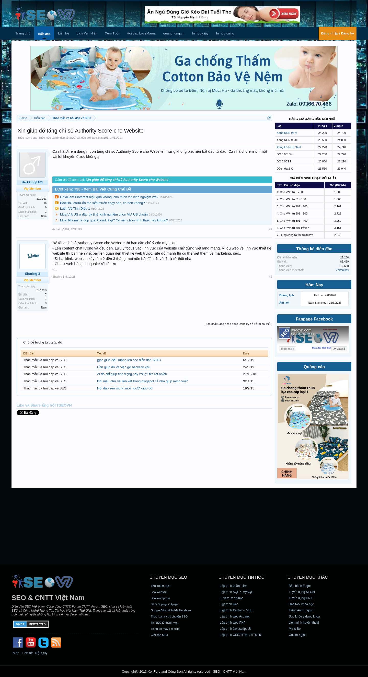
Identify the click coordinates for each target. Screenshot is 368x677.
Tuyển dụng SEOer (302, 592)
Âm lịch (284, 302)
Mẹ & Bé (295, 629)
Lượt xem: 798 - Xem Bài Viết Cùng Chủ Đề (93, 189)
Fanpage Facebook (314, 319)
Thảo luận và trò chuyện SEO (169, 616)
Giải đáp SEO (159, 634)
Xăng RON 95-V (287, 132)
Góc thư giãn (297, 635)
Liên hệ (63, 33)
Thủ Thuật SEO (160, 585)
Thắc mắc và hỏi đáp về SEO (57, 137)
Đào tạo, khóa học (301, 604)
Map (16, 653)
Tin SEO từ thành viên (164, 622)
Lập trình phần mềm (233, 586)
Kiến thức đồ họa (231, 598)
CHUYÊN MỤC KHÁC (308, 577)
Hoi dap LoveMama (141, 33)
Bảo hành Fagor (300, 586)
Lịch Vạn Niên (87, 33)
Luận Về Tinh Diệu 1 (75, 208)
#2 (270, 276)
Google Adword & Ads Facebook (171, 610)
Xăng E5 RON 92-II (289, 147)
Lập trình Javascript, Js (235, 629)
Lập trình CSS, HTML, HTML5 (240, 635)
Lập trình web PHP (233, 622)
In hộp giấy (200, 33)
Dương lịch (286, 295)
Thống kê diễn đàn (314, 249)
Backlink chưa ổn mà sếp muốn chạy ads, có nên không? (102, 203)
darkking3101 (99, 137)
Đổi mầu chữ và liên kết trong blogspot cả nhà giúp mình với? (142, 381)
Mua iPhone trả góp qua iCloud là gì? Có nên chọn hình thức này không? (114, 220)
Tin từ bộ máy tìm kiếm (165, 628)
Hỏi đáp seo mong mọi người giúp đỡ (125, 388)
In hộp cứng (225, 33)
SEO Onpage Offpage (164, 604)
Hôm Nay (314, 285)
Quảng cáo (314, 367)
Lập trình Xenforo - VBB (236, 610)
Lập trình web (229, 604)
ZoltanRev (342, 269)
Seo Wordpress (160, 598)
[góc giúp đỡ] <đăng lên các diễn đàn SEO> (129, 360)
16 (45, 203)
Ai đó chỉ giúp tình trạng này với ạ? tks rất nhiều (132, 374)
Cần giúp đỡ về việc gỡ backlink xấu (123, 367)
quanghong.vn (173, 33)
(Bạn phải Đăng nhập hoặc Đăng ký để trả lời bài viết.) (238, 323)
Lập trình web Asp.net (234, 616)
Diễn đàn (44, 33)
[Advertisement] (184, 526)
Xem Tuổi (112, 33)
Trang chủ (22, 33)
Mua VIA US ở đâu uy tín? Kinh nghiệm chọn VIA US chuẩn (104, 214)
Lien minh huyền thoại (304, 622)
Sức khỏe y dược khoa (304, 616)
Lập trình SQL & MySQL (236, 592)
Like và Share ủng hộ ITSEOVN (44, 405)
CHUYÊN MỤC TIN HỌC (241, 577)
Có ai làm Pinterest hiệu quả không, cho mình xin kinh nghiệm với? (109, 197)
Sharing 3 (58, 276)
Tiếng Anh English (301, 610)
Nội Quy (41, 653)
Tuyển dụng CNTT (301, 598)
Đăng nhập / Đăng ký (337, 33)
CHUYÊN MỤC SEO (168, 577)
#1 (270, 229)
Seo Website (159, 591)
